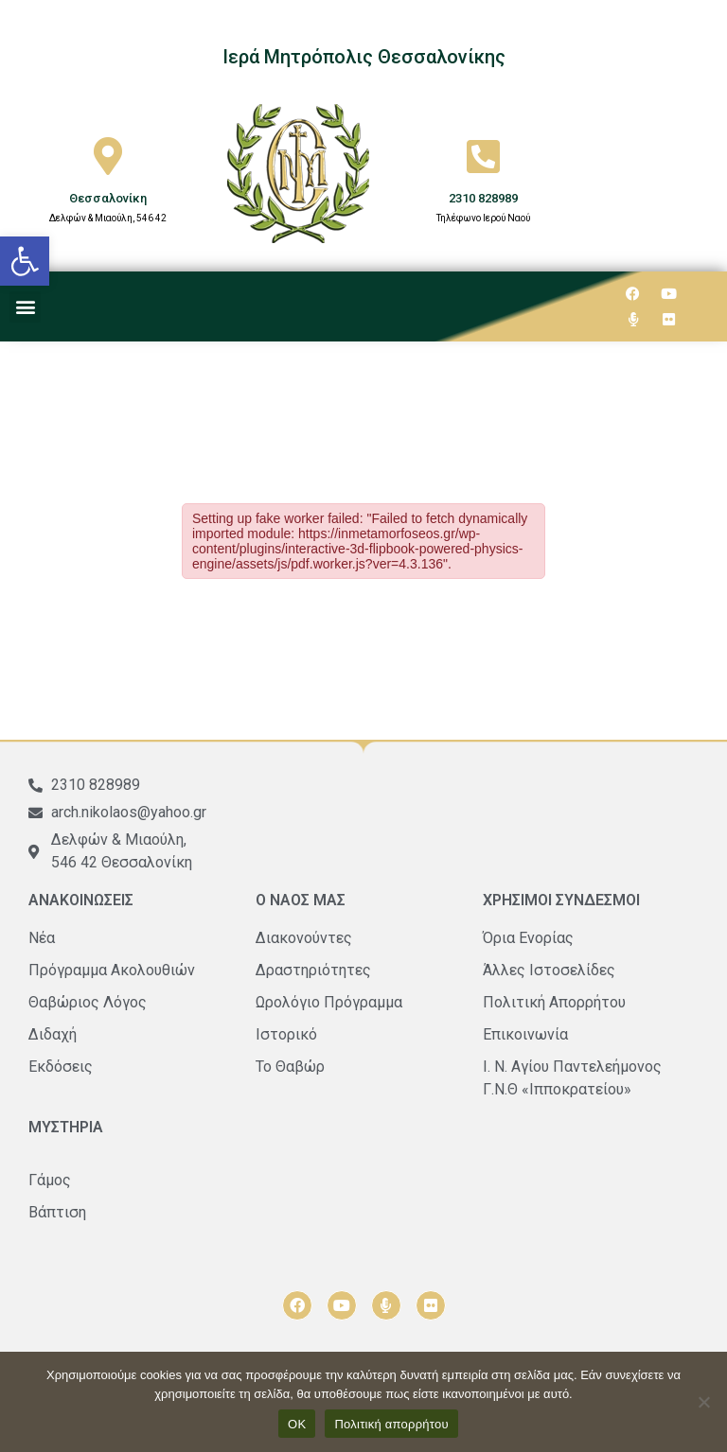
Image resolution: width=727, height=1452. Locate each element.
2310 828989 (483, 198)
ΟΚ (297, 1424)
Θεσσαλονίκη (108, 198)
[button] (24, 261)
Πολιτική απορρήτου (391, 1424)
